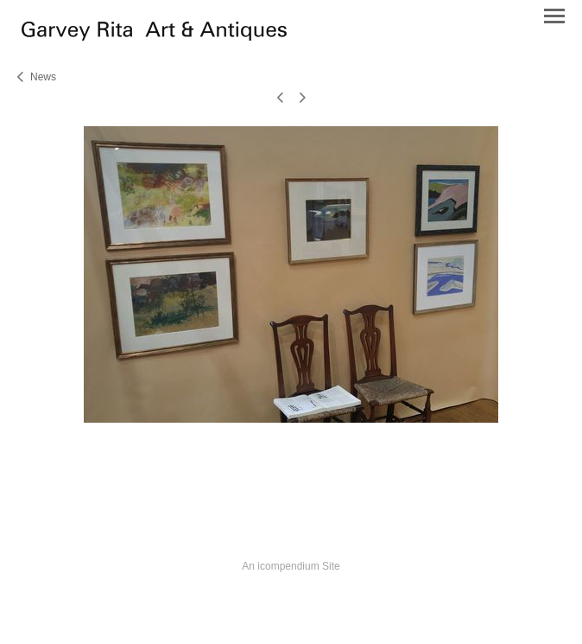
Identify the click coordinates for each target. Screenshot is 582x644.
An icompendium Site (290, 566)
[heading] (154, 36)
